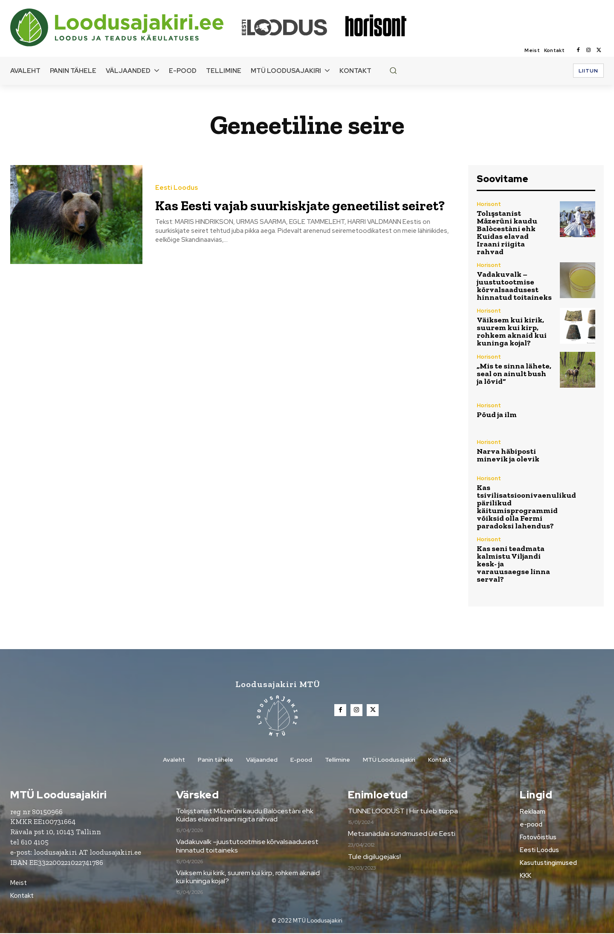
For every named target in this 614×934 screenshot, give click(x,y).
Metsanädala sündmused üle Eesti (401, 834)
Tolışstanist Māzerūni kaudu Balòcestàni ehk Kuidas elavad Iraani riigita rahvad (507, 232)
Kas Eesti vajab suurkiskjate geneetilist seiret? (266, 204)
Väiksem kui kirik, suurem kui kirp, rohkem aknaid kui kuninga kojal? (512, 331)
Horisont (489, 204)
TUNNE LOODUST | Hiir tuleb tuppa (403, 811)
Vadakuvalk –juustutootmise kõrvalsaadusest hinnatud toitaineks (514, 286)
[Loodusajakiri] (125, 27)
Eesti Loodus (176, 179)
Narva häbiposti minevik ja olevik (508, 455)
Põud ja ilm (497, 414)
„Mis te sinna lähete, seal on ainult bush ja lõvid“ (514, 373)
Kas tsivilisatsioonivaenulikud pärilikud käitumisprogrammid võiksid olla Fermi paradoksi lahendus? (526, 507)
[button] (393, 70)
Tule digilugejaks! (374, 857)
